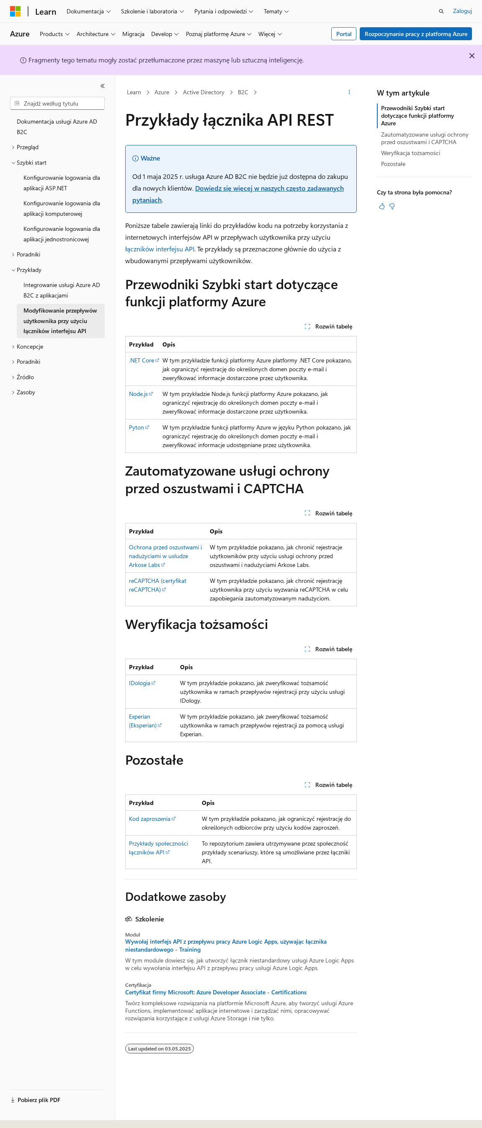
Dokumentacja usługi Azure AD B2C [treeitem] (57, 126)
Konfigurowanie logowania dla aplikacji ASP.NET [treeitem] (61, 182)
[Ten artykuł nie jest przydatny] (392, 206)
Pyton (136, 427)
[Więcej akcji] (349, 92)
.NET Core (141, 360)
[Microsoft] (15, 11)
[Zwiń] (102, 85)
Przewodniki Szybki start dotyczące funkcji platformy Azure (417, 115)
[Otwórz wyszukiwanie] (441, 11)
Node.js (138, 394)
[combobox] (57, 103)
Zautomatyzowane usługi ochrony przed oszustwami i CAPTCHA (425, 138)
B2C (243, 92)
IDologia (139, 683)
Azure (162, 92)
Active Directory (203, 92)
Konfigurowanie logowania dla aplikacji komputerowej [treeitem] (61, 208)
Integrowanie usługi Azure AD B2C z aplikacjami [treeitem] (61, 290)
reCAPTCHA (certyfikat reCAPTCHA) (157, 585)
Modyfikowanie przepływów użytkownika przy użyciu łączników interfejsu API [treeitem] (60, 320)
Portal (344, 34)
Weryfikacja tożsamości (410, 153)
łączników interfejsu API (159, 248)
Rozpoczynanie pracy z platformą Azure (416, 34)
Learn (134, 92)
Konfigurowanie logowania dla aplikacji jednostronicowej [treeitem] (61, 234)
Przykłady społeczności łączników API (158, 847)
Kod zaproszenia (149, 819)
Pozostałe (393, 164)
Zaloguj (462, 11)
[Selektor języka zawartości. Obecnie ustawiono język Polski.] (26, 1114)
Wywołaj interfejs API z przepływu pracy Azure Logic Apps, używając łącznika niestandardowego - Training (226, 945)
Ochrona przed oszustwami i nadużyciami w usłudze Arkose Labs (165, 556)
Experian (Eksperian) (143, 720)
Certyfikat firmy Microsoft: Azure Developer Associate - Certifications (216, 992)
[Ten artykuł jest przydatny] (382, 206)
